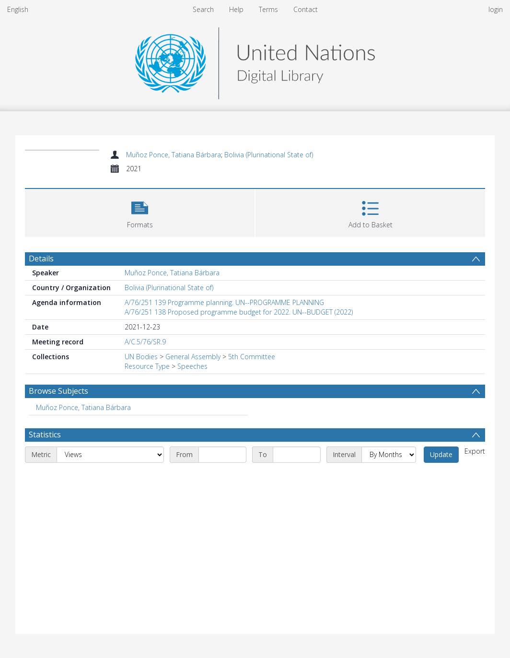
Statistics (45, 434)
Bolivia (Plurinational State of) (268, 154)
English (17, 9)
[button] (140, 212)
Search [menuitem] (203, 9)
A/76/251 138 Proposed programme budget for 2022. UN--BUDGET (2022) (239, 312)
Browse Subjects (58, 391)
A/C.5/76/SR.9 (145, 341)
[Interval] (388, 454)
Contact (305, 9)
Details (41, 258)
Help (236, 9)
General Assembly (192, 356)
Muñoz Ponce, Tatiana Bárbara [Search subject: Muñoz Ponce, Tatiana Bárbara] (83, 407)
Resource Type (147, 366)
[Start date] (222, 454)
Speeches (192, 366)
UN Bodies (141, 356)
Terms (268, 9)
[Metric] (110, 454)
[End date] (297, 454)
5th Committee (251, 356)
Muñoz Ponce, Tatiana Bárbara (173, 154)
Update (441, 454)
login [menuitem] (495, 9)
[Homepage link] (255, 60)
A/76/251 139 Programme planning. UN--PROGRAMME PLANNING (224, 302)
